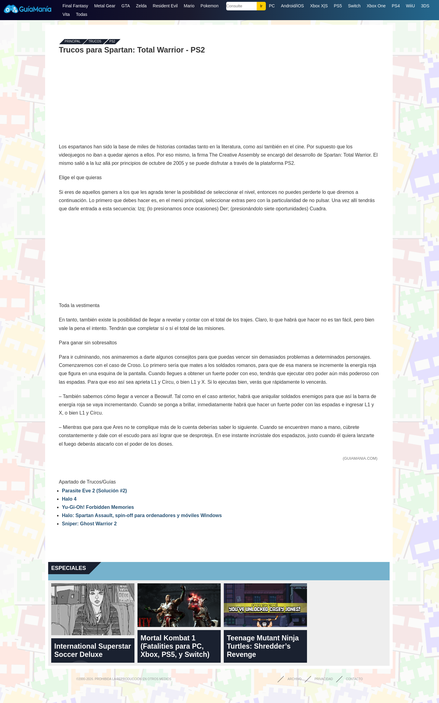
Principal (72, 42)
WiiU (410, 5)
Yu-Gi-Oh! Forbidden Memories (98, 507)
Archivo (294, 679)
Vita (66, 14)
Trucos (94, 42)
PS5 (338, 5)
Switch (354, 5)
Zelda (141, 5)
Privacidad (324, 679)
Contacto (354, 679)
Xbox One (376, 5)
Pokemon (210, 5)
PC (272, 5)
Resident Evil (165, 5)
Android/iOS (292, 5)
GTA (125, 5)
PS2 (112, 42)
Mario (189, 5)
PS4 (396, 5)
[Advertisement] (219, 98)
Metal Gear (104, 5)
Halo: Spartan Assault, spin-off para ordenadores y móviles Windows (142, 515)
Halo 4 (69, 499)
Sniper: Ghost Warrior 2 (89, 523)
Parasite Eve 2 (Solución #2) (94, 490)
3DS (425, 5)
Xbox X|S (319, 5)
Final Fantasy (75, 5)
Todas (81, 14)
